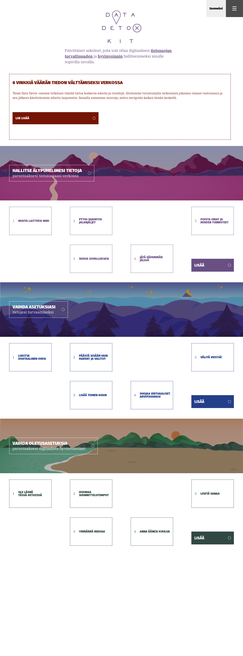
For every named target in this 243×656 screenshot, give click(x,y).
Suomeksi (216, 8)
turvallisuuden (79, 56)
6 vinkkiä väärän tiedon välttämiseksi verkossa (68, 82)
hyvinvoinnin (110, 56)
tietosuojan (161, 50)
